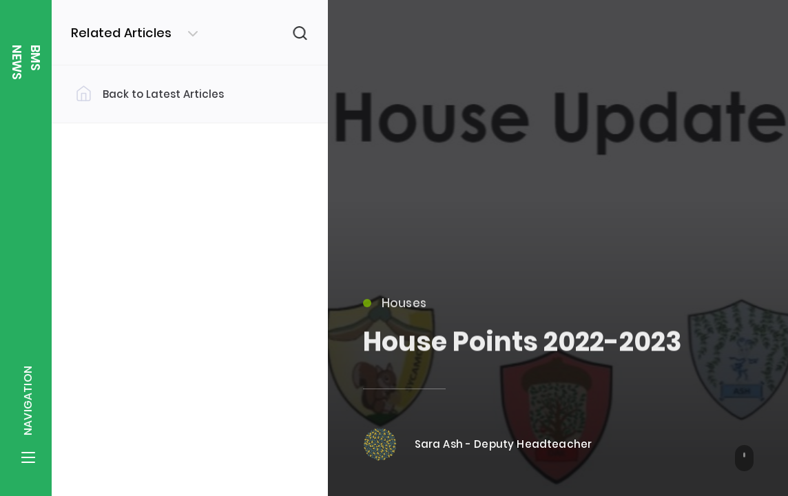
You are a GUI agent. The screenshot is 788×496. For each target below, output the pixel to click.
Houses (395, 309)
